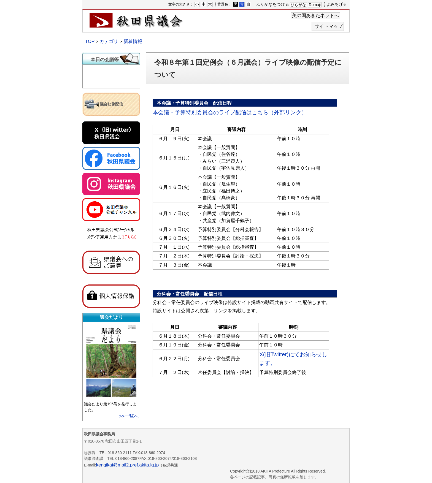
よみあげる (336, 4)
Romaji (315, 4)
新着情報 (132, 41)
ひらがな (298, 4)
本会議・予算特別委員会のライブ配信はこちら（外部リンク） (230, 112)
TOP (89, 41)
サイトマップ (329, 26)
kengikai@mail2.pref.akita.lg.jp (127, 465)
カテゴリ (108, 41)
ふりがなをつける (272, 4)
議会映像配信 (111, 104)
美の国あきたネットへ (315, 15)
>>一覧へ (129, 416)
